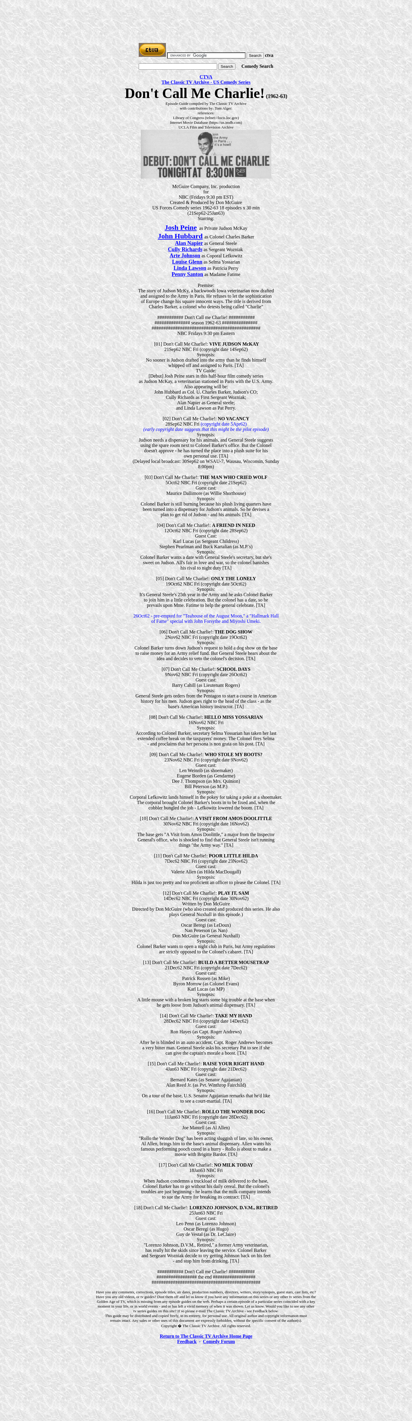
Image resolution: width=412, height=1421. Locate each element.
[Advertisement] (206, 15)
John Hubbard (180, 236)
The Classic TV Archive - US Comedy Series (206, 82)
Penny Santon (187, 274)
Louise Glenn (187, 262)
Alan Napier (189, 243)
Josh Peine (181, 227)
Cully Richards (185, 249)
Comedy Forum (219, 1341)
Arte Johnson (184, 256)
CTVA (206, 76)
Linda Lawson (190, 268)
